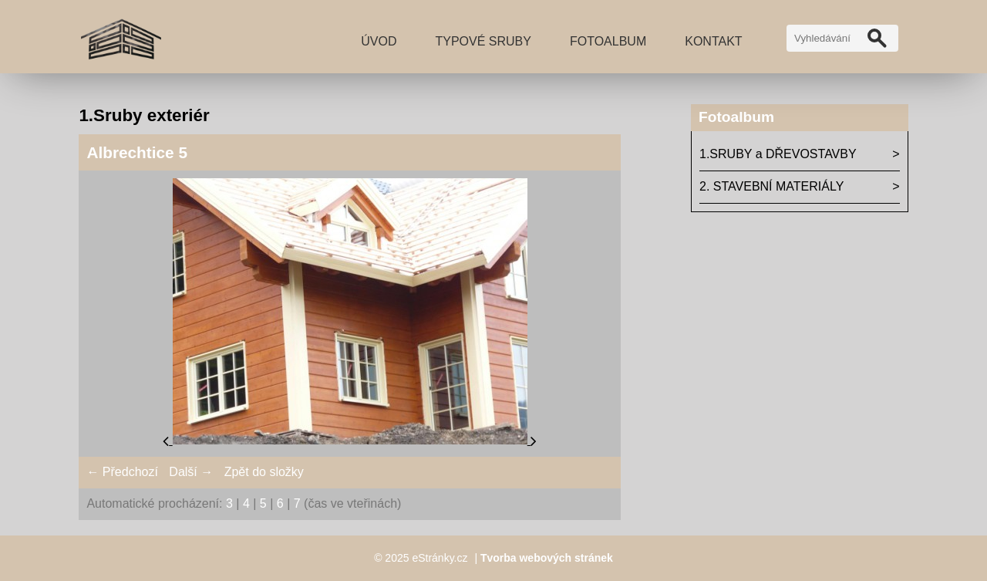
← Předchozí (121, 471)
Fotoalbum (608, 41)
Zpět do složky (264, 471)
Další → (191, 471)
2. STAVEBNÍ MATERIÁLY (771, 186)
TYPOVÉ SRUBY (483, 41)
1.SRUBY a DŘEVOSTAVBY (778, 153)
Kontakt (713, 41)
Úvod (378, 41)
